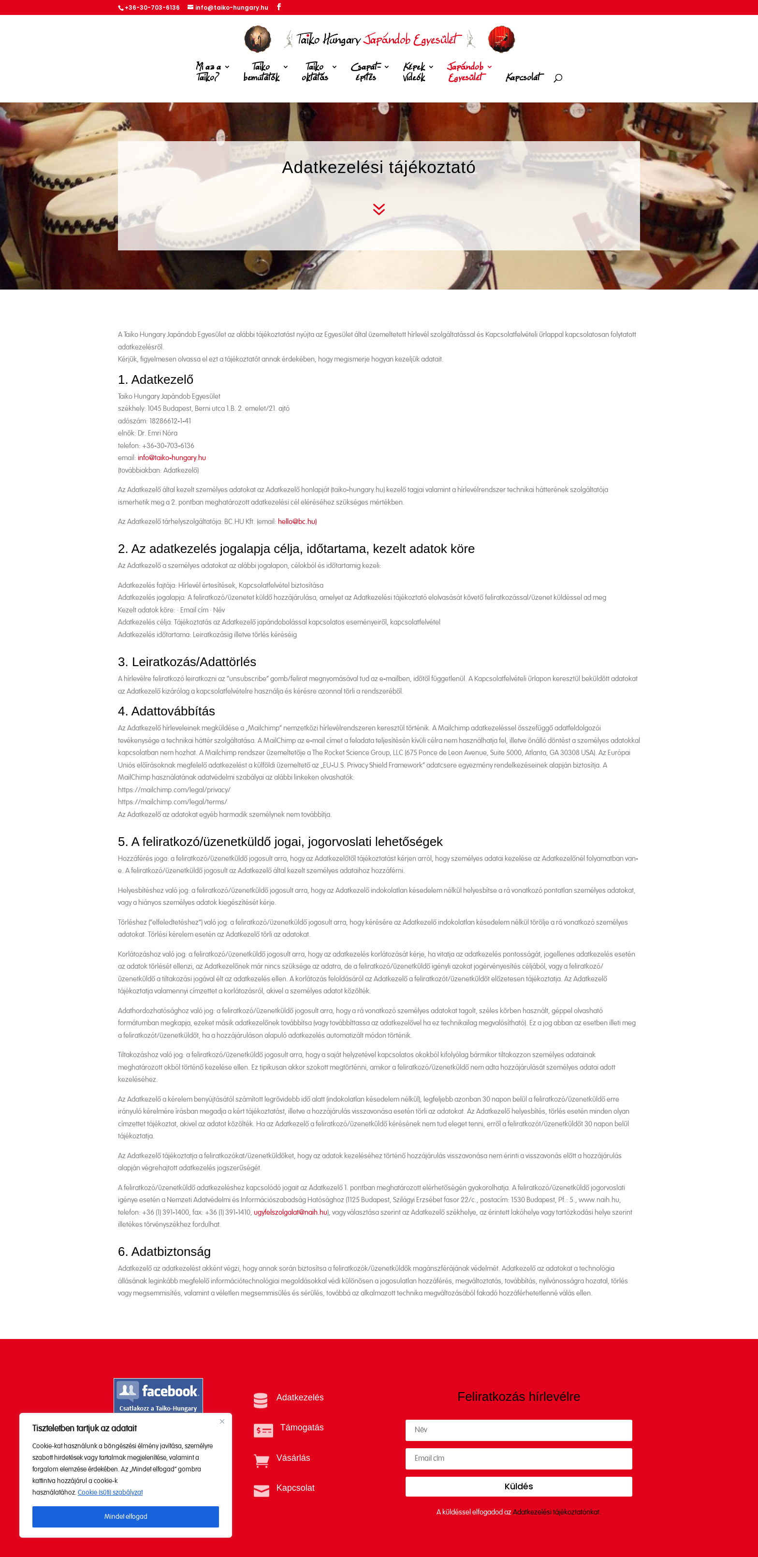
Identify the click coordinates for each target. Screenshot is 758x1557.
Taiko (261, 74)
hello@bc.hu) (297, 521)
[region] (125, 1475)
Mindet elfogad (125, 1516)
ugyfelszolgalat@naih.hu (290, 1212)
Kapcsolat (523, 78)
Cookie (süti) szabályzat (110, 1492)
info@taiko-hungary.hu (172, 458)
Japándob (465, 74)
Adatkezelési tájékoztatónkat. (557, 1512)
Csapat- (365, 74)
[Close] (222, 1421)
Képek (414, 74)
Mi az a (208, 74)
